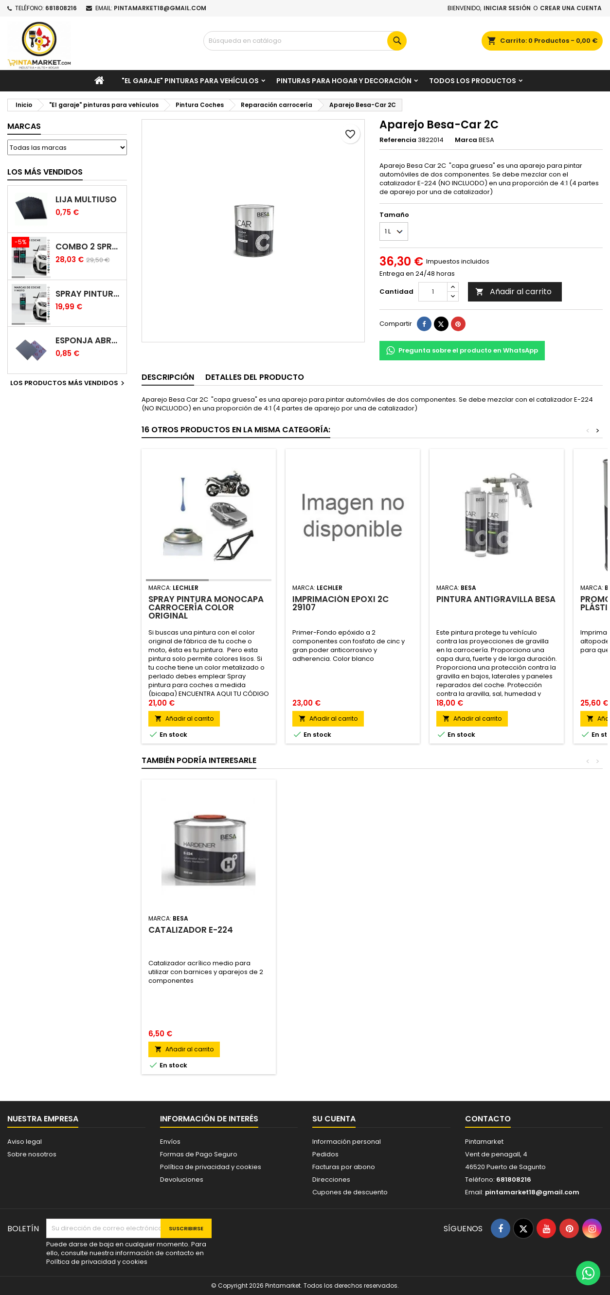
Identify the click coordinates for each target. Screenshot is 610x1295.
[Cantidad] (433, 292)
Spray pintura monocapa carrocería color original (206, 607)
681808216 (61, 8)
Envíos (170, 1141)
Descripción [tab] (168, 377)
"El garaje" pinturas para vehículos (190, 81)
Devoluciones (181, 1179)
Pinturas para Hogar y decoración (344, 81)
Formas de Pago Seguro (198, 1154)
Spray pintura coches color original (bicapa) (89, 294)
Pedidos (325, 1154)
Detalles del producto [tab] (254, 377)
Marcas (24, 126)
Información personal (346, 1141)
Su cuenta (334, 1118)
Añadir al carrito (513, 291)
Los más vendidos (45, 171)
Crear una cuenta (571, 8)
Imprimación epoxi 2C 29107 (340, 603)
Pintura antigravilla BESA (496, 599)
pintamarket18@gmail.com (160, 8)
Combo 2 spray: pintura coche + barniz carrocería (89, 247)
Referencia (397, 140)
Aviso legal (24, 1141)
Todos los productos (472, 81)
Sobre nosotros (31, 1154)
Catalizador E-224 (190, 930)
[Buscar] (305, 41)
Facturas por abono (343, 1166)
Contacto (488, 1118)
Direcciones (331, 1179)
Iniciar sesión (507, 8)
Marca (466, 140)
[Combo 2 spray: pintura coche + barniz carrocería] (31, 243)
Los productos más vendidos (68, 383)
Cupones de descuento (350, 1192)
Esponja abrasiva (89, 341)
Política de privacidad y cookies (210, 1166)
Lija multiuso (86, 199)
